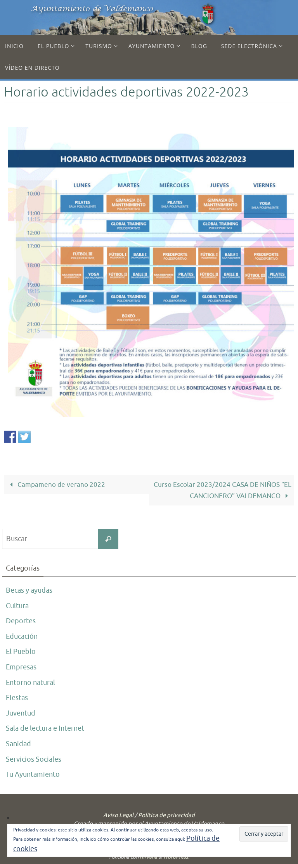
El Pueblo (21, 651)
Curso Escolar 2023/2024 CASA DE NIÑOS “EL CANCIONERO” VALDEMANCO (222, 490)
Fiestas (17, 697)
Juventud (20, 713)
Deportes (21, 621)
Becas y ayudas (29, 590)
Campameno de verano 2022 (56, 485)
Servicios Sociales (33, 759)
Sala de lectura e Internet (45, 728)
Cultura (17, 606)
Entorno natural (30, 682)
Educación (22, 636)
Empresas (21, 667)
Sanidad (18, 744)
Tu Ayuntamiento (33, 774)
